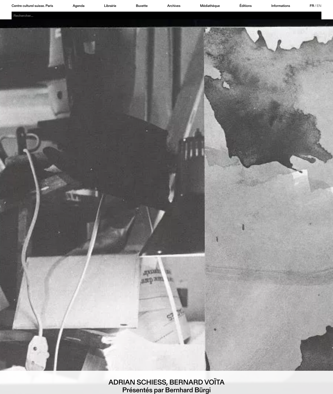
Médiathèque (210, 6)
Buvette (142, 6)
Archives (173, 6)
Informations (280, 6)
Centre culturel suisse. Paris (32, 6)
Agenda (79, 6)
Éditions (245, 6)
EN (319, 6)
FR (312, 6)
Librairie (110, 6)
